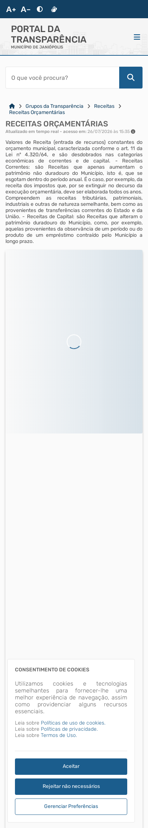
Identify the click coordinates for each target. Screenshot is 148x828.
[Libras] (53, 9)
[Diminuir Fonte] (25, 9)
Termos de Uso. (59, 735)
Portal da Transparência (48, 34)
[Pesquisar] (131, 78)
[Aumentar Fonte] (10, 9)
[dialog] (71, 741)
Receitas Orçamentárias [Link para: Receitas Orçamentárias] (37, 112)
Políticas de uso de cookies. (73, 723)
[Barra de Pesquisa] (62, 78)
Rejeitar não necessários (71, 786)
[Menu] (137, 36)
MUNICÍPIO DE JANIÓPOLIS (37, 47)
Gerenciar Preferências (71, 806)
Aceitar (71, 766)
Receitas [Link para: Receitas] (104, 106)
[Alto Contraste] (40, 9)
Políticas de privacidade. (69, 729)
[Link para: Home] (12, 106)
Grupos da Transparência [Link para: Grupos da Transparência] (54, 106)
